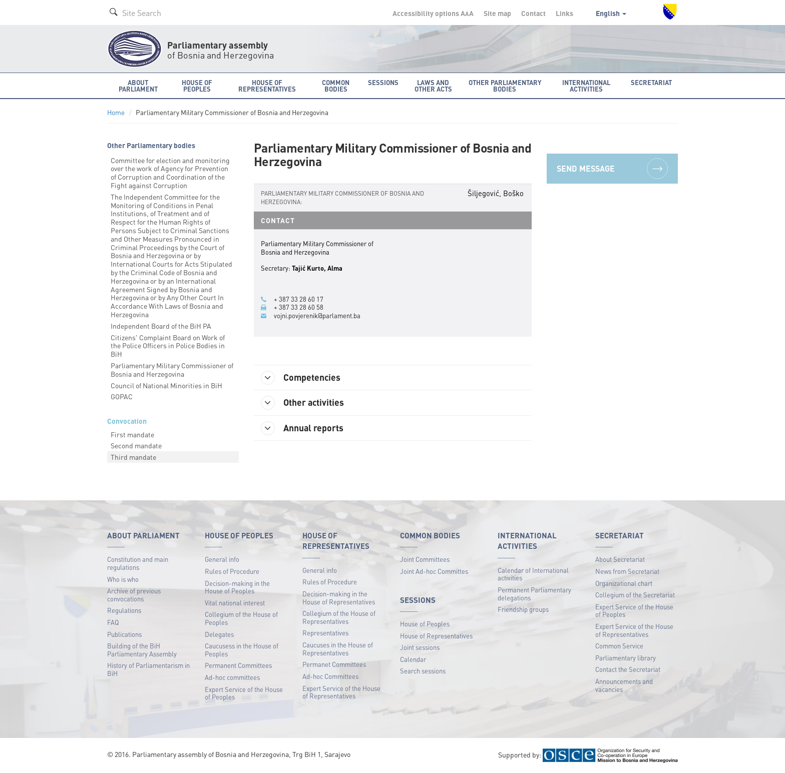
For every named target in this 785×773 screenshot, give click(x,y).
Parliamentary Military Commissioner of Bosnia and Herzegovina (172, 369)
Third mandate (133, 456)
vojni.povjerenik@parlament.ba (317, 316)
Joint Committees (425, 559)
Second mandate (136, 445)
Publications (124, 634)
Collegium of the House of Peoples (241, 618)
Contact (533, 13)
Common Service (619, 645)
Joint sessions (420, 647)
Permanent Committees (238, 665)
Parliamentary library (625, 657)
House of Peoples (425, 623)
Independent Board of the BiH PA (161, 325)
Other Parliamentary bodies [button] (505, 85)
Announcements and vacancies (624, 685)
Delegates (219, 634)
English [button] (611, 13)
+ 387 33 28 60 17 (298, 299)
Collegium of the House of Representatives (338, 617)
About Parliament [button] (138, 85)
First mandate (132, 434)
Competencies (301, 378)
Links (564, 13)
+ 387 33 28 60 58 (298, 307)
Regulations (124, 610)
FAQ (113, 622)
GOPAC (122, 396)
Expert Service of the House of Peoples (244, 693)
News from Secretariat (627, 571)
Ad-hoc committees (232, 677)
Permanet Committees (334, 664)
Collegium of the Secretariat (635, 594)
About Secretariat (620, 559)
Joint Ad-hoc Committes (434, 571)
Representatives (325, 632)
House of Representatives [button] (267, 85)
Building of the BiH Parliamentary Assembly (142, 649)
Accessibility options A (433, 13)
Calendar (413, 659)
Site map (497, 13)
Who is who (123, 579)
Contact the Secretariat (627, 669)
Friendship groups (523, 609)
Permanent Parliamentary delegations (534, 593)
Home (116, 112)
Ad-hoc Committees (330, 676)
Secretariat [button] (651, 82)
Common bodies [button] (335, 85)
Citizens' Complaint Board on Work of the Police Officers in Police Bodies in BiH (168, 346)
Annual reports (302, 428)
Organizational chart (623, 583)
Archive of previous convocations (134, 594)
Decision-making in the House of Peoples (237, 587)
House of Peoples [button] (197, 85)
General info (222, 559)
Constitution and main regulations (137, 563)
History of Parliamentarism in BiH (148, 669)
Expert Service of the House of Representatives (341, 692)
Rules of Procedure (232, 571)
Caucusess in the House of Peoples (241, 649)
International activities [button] (586, 85)
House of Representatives (436, 635)
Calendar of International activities (533, 574)
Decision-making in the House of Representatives (338, 597)
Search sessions (423, 670)
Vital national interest (235, 602)
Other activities (302, 403)
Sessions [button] (383, 82)
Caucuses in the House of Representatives (337, 648)
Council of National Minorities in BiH (166, 385)
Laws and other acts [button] (433, 85)
